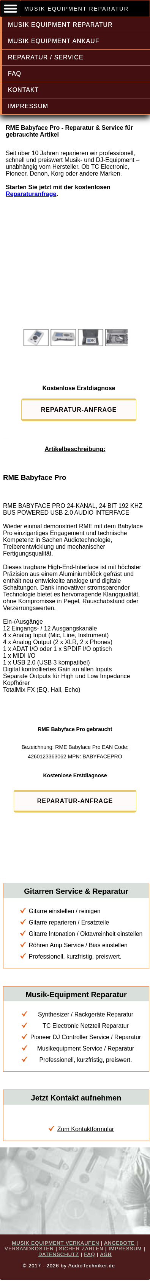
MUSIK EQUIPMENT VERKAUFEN (55, 1243)
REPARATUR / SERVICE (46, 57)
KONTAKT (23, 90)
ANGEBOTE (119, 1243)
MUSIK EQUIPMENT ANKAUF (53, 41)
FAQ (14, 73)
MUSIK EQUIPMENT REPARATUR (60, 25)
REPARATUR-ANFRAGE (79, 409)
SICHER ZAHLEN (81, 1248)
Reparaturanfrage (31, 194)
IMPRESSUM (28, 106)
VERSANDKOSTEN (29, 1248)
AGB (105, 1254)
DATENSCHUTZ (58, 1254)
